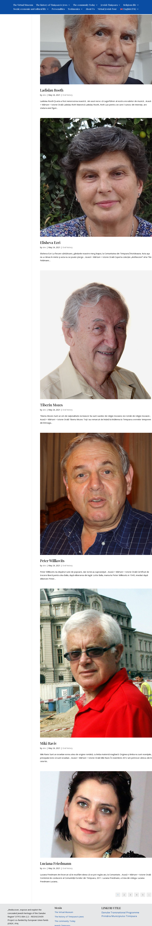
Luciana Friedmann (55, 863)
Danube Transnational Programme (120, 912)
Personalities (58, 9)
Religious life (129, 5)
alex (44, 95)
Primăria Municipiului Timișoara (119, 916)
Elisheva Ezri (50, 242)
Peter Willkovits (52, 560)
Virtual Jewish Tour (107, 9)
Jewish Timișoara (109, 5)
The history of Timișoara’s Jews (51, 5)
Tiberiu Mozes (51, 405)
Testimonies (74, 9)
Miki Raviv (48, 743)
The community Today (84, 5)
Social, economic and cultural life (29, 9)
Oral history (67, 95)
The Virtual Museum (23, 5)
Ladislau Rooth (51, 90)
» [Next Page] (148, 894)
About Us (90, 9)
